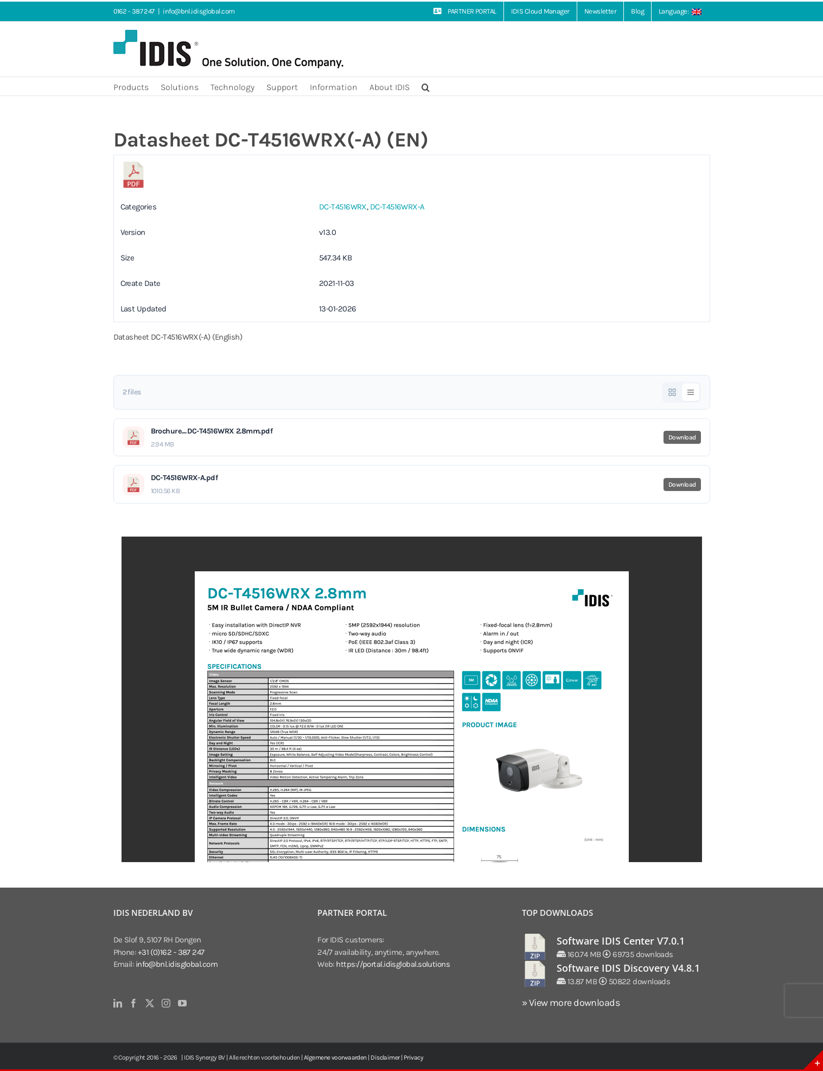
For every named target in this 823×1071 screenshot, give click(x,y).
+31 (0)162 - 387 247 (171, 952)
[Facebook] (133, 1003)
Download (682, 437)
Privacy (413, 1057)
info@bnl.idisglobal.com (198, 11)
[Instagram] (166, 1003)
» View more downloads (571, 1003)
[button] (426, 86)
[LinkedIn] (117, 1003)
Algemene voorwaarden (335, 1057)
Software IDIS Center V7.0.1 (621, 940)
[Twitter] (149, 1003)
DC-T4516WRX (343, 207)
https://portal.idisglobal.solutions (393, 964)
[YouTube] (182, 1003)
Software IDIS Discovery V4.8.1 (628, 967)
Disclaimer (385, 1057)
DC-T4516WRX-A (397, 207)
